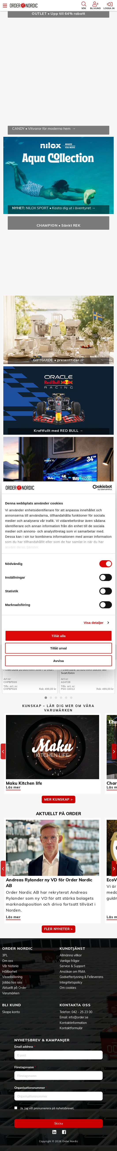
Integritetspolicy (71, 982)
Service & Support (72, 966)
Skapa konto (11, 1012)
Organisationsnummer (30, 1087)
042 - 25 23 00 (82, 1012)
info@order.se (78, 1017)
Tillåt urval (58, 648)
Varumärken (10, 993)
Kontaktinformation (73, 1023)
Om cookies (68, 988)
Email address (24, 1046)
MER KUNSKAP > (58, 799)
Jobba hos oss (12, 982)
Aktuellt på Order (14, 988)
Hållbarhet (9, 972)
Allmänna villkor (71, 955)
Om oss (7, 961)
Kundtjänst (72, 948)
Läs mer (13, 787)
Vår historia (10, 966)
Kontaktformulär (71, 1028)
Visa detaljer (93, 622)
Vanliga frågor (69, 961)
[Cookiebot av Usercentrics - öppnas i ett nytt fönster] (92, 488)
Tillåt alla (58, 636)
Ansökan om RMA (72, 972)
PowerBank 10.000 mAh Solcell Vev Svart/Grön (84, 671)
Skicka (58, 1123)
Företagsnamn (25, 1067)
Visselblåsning (12, 977)
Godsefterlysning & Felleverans (81, 977)
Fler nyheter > (58, 929)
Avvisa (58, 660)
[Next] (113, 751)
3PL (5, 955)
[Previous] (3, 751)
